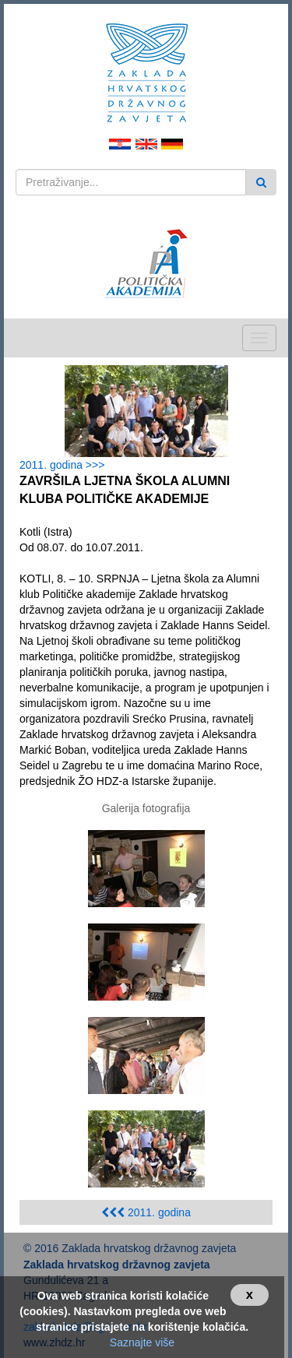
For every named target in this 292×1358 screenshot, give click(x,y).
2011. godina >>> (65, 465)
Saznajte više (142, 1342)
